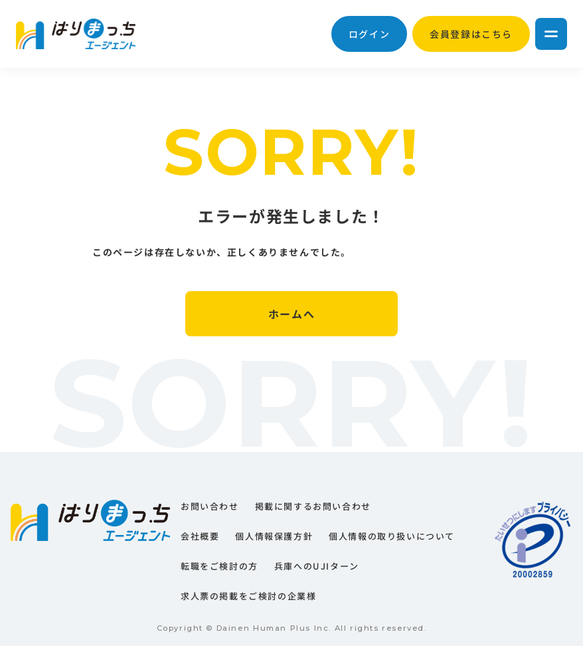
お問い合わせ (210, 506)
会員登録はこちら (471, 34)
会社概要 (200, 536)
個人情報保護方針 (274, 536)
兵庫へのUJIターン (316, 566)
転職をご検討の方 (219, 566)
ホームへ (291, 314)
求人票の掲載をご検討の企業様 (248, 596)
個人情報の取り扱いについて (392, 536)
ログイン (369, 34)
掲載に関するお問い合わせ (313, 506)
